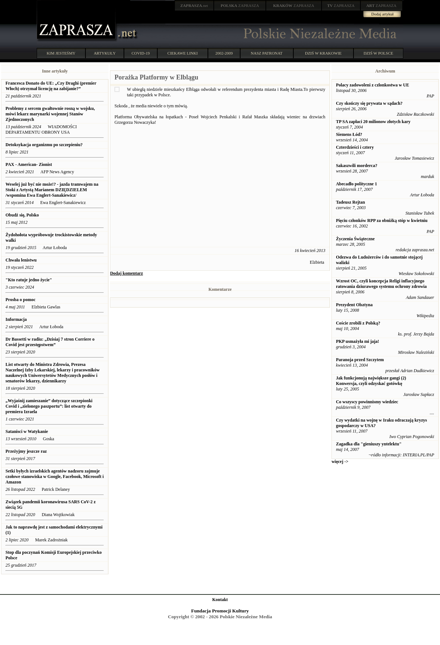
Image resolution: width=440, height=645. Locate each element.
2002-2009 (224, 53)
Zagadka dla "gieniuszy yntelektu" (369, 443)
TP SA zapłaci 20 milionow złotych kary (373, 121)
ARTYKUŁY (105, 53)
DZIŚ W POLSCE (378, 53)
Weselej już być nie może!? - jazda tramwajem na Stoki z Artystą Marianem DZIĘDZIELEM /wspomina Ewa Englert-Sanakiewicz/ (52, 190)
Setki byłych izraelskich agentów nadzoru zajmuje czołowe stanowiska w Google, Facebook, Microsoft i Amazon (55, 476)
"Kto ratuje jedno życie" (29, 279)
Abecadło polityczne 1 (356, 183)
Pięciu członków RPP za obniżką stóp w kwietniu (382, 220)
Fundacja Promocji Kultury (220, 611)
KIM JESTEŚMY (61, 53)
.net (194, 5)
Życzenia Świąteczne (355, 238)
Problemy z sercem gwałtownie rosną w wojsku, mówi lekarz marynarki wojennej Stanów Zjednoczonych (50, 114)
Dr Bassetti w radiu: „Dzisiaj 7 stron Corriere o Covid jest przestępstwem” (50, 342)
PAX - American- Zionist (29, 164)
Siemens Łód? (349, 134)
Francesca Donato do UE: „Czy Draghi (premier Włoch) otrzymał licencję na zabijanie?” (51, 86)
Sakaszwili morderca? (356, 165)
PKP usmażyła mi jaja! (357, 341)
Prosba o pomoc (21, 299)
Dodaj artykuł (382, 14)
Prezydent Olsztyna (354, 304)
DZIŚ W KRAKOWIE (323, 53)
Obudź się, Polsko (22, 215)
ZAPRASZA (240, 5)
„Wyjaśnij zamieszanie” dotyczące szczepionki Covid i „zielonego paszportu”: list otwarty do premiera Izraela (49, 406)
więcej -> (339, 461)
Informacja (16, 319)
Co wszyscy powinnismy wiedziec (367, 401)
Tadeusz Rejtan (350, 202)
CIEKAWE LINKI (183, 53)
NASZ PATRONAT (267, 53)
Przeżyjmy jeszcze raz (26, 451)
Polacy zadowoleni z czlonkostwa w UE (372, 85)
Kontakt (220, 599)
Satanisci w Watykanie (27, 431)
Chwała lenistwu (21, 260)
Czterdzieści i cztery (355, 147)
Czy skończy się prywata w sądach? (369, 103)
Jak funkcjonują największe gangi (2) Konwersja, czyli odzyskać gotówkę (371, 380)
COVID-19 (141, 53)
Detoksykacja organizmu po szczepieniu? (44, 144)
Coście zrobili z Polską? (358, 323)
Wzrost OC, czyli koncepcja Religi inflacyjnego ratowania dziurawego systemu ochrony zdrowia (381, 283)
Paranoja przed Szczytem (360, 359)
